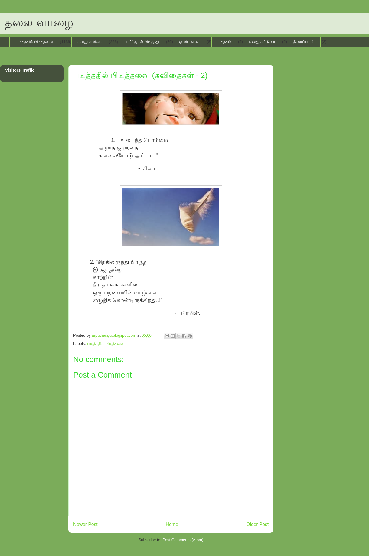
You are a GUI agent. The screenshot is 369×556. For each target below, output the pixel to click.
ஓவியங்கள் (189, 41)
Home (172, 524)
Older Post (257, 524)
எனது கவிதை (89, 41)
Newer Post (85, 524)
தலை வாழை (39, 22)
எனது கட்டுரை (262, 41)
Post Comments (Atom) (182, 540)
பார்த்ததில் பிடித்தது (141, 41)
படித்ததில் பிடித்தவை (34, 41)
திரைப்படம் (303, 41)
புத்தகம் (224, 41)
